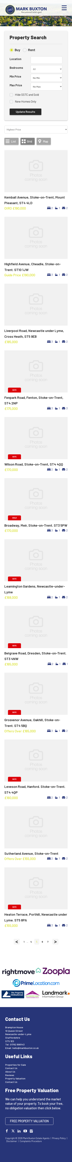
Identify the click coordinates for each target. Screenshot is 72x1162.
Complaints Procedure (31, 1141)
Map (45, 141)
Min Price (15, 76)
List (13, 141)
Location (15, 59)
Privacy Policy (59, 1138)
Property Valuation (15, 1078)
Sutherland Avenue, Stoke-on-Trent (31, 853)
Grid (29, 141)
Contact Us (11, 1068)
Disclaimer (11, 1141)
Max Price (16, 85)
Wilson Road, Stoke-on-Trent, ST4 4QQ (33, 464)
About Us (10, 1071)
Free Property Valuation (29, 1121)
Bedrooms (16, 67)
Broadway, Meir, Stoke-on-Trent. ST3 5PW (35, 525)
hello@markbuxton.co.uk (25, 1047)
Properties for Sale (15, 1064)
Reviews (9, 1075)
